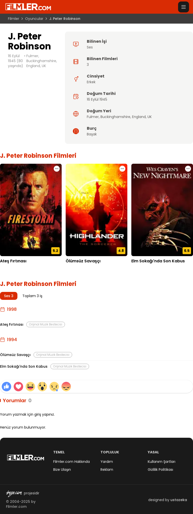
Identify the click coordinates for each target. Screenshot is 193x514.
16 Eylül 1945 (97, 99)
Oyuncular (34, 18)
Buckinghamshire (115, 116)
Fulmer (93, 116)
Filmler (13, 18)
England (139, 116)
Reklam (106, 469)
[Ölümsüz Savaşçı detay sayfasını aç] (96, 210)
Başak (92, 134)
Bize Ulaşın (62, 469)
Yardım (106, 461)
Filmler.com (16, 506)
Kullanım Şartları (161, 461)
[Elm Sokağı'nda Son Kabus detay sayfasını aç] (162, 210)
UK (149, 116)
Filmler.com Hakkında (71, 461)
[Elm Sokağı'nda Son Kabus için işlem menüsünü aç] (188, 169)
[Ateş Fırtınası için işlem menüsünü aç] (57, 169)
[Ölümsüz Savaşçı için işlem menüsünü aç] (122, 169)
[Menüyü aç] (183, 6)
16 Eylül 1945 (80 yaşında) (15, 60)
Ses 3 (8, 295)
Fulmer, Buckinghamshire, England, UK (41, 60)
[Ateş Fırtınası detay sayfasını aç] (31, 210)
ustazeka (178, 499)
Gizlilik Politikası (160, 469)
